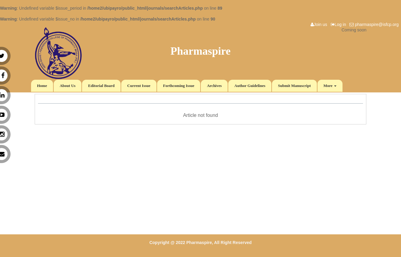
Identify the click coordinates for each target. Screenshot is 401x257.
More (330, 85)
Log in (340, 24)
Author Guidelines (249, 85)
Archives (214, 85)
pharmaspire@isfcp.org (375, 24)
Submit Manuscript (294, 85)
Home (42, 85)
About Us (67, 85)
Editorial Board (101, 85)
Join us (320, 24)
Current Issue (138, 85)
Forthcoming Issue (178, 85)
